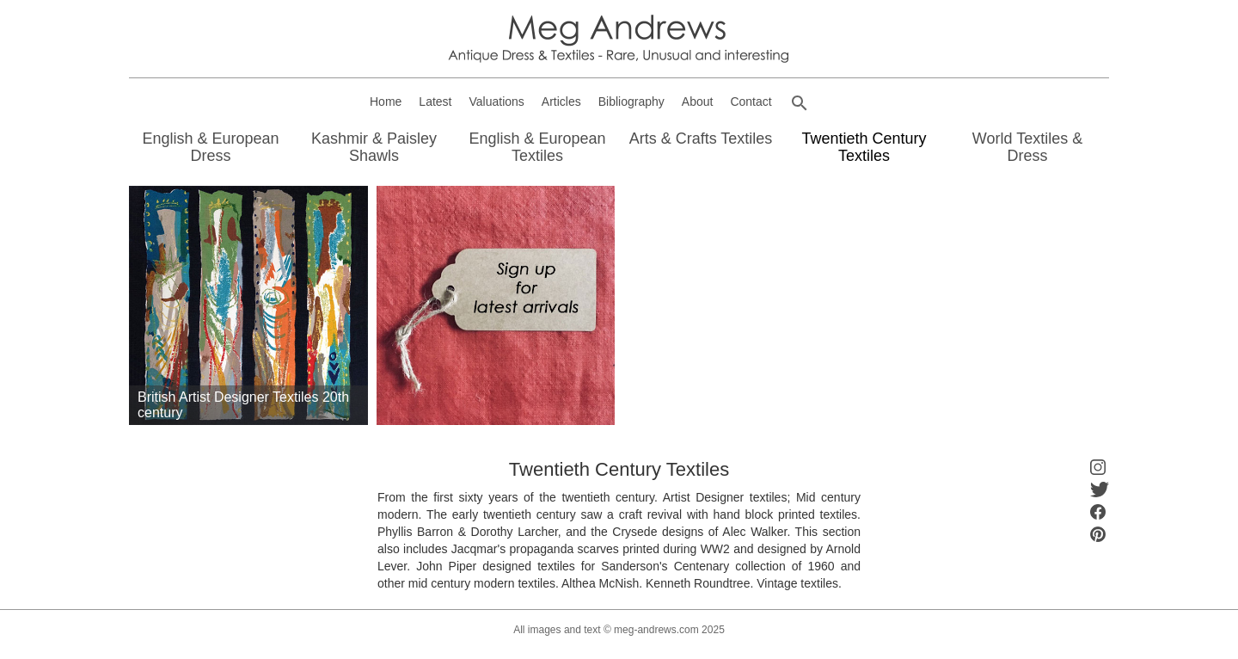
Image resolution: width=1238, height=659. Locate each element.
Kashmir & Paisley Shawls (374, 147)
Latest (435, 101)
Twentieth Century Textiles (863, 147)
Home (385, 101)
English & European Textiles (537, 147)
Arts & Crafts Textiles (701, 138)
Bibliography (631, 101)
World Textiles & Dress (1027, 147)
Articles (561, 101)
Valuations (496, 101)
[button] (799, 103)
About (698, 101)
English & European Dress (210, 147)
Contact (750, 101)
